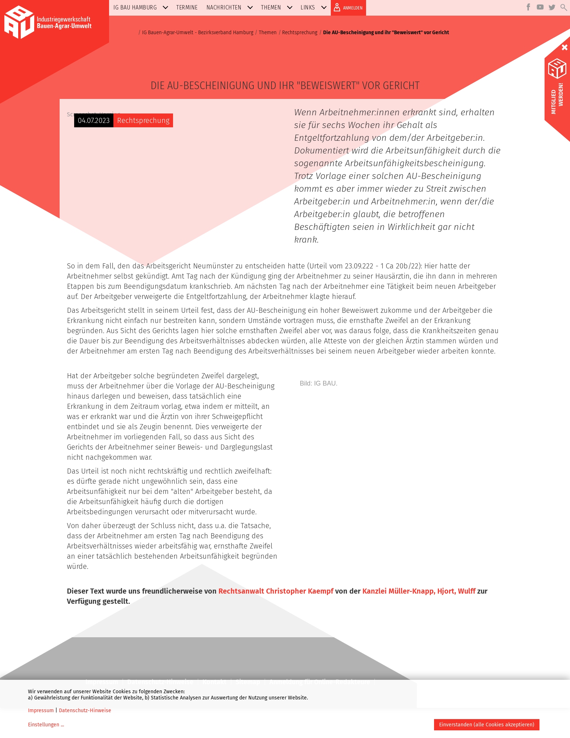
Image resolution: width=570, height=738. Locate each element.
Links (315, 7)
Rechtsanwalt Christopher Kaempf (275, 621)
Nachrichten (231, 7)
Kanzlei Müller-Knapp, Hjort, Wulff (418, 621)
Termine (187, 7)
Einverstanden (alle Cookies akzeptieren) (486, 725)
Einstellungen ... (46, 725)
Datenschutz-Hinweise (85, 710)
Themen (278, 7)
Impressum (41, 710)
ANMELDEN (346, 7)
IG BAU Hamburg (142, 7)
